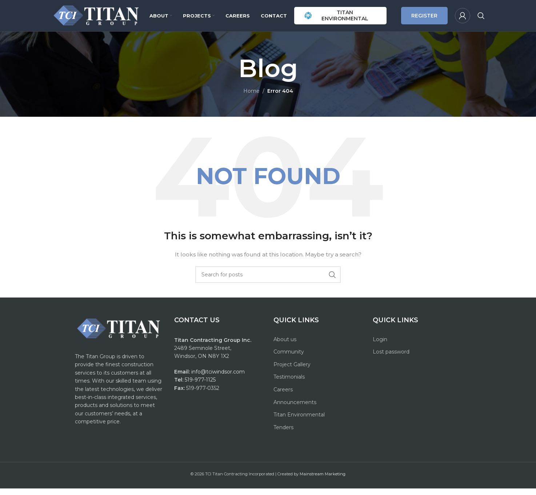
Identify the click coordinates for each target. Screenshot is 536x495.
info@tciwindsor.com (218, 378)
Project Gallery (292, 371)
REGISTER (424, 19)
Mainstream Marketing (322, 480)
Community (288, 358)
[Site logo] (96, 18)
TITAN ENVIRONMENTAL (336, 18)
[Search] (481, 19)
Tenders (283, 434)
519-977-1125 (200, 386)
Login (380, 346)
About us (284, 346)
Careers (283, 396)
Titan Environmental (299, 421)
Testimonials (289, 383)
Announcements (294, 409)
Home (251, 97)
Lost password (391, 358)
